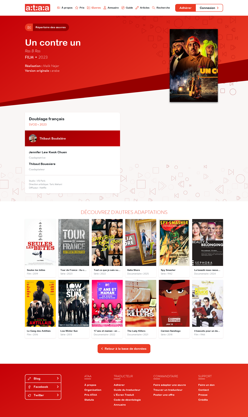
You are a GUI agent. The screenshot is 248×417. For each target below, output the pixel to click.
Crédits (203, 399)
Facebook (43, 386)
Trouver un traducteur (167, 389)
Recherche (161, 7)
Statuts (89, 399)
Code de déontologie (127, 399)
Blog (43, 378)
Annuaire (111, 7)
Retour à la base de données (123, 348)
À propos (64, 7)
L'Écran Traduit (124, 394)
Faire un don (206, 384)
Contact (203, 389)
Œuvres (94, 7)
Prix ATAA (90, 394)
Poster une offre (164, 394)
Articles (142, 7)
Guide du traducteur (127, 389)
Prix (79, 7)
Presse (203, 394)
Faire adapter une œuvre (169, 384)
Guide (127, 7)
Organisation (92, 389)
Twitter (43, 395)
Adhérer (185, 8)
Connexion (209, 8)
